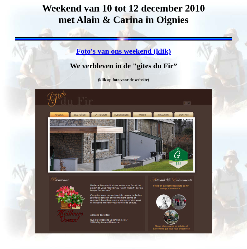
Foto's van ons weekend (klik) (123, 51)
